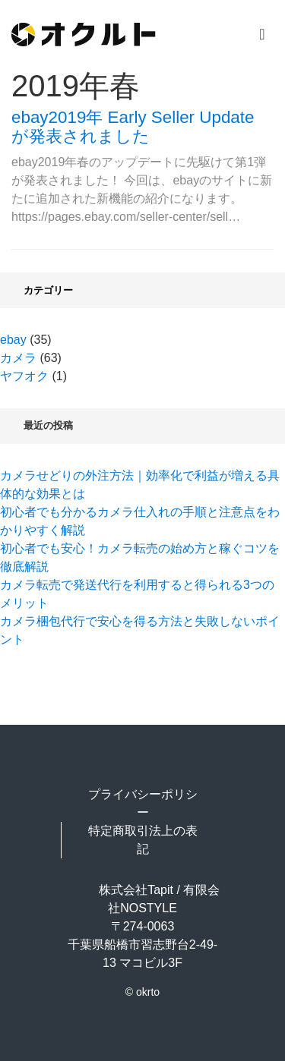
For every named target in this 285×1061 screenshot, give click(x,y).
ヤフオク (24, 376)
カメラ (18, 357)
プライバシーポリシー (143, 803)
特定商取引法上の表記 (143, 839)
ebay (13, 339)
